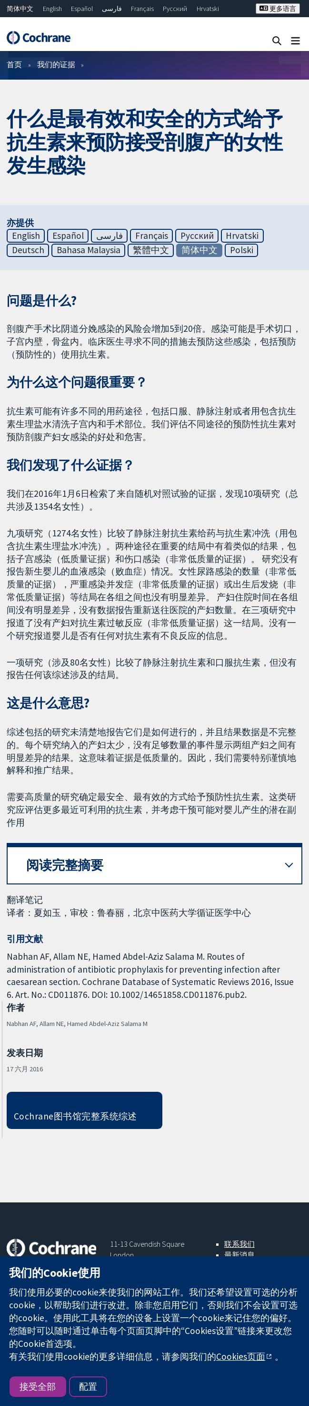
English (52, 8)
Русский (175, 8)
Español (82, 8)
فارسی (112, 8)
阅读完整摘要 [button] (64, 865)
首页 (14, 64)
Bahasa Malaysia (88, 250)
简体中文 (20, 8)
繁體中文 (151, 250)
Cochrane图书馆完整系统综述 (75, 1116)
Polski (241, 250)
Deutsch (28, 250)
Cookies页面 (240, 1356)
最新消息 (239, 1255)
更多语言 (277, 8)
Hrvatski (208, 8)
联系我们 (239, 1244)
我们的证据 (56, 64)
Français (142, 8)
